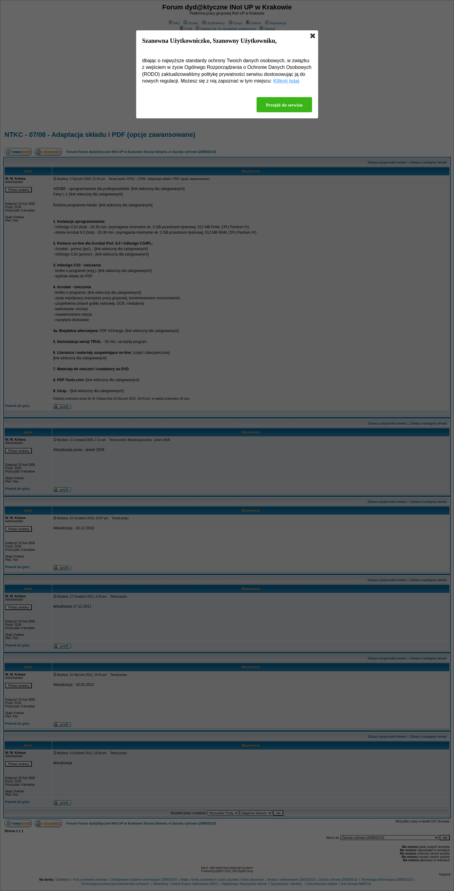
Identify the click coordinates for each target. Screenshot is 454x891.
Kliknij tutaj (286, 80)
